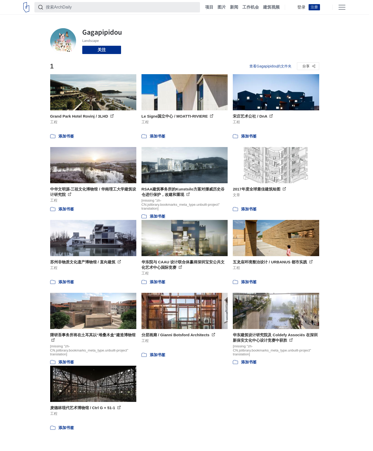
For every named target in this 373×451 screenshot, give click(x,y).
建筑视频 (271, 7)
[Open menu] (342, 7)
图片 (222, 7)
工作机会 (250, 7)
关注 (102, 50)
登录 (301, 7)
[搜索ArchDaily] (121, 7)
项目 (209, 7)
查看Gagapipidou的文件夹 (270, 66)
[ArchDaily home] (26, 7)
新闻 (234, 7)
